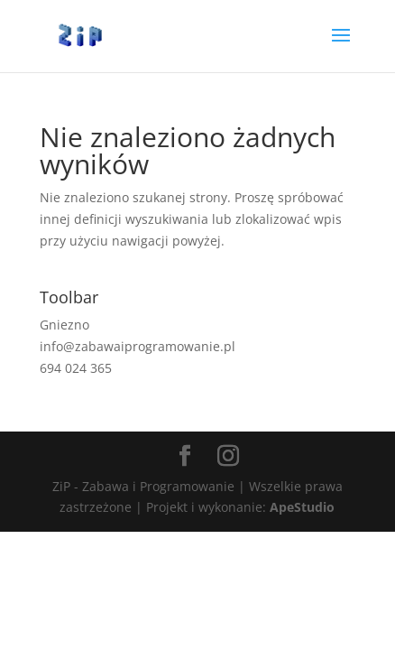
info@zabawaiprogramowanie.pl (137, 346)
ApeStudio (302, 506)
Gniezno (64, 324)
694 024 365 (76, 367)
